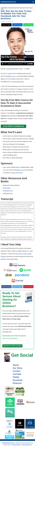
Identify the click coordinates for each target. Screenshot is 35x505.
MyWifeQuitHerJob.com (8, 2)
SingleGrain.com (10, 76)
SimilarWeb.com (8, 193)
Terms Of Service (27, 444)
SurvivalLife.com (8, 190)
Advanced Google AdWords (11, 185)
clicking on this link (16, 172)
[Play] (2, 64)
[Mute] (28, 64)
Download (9, 69)
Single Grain (6, 188)
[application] (17, 63)
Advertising (4, 7)
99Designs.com (19, 170)
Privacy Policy (16, 444)
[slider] (15, 63)
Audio (2, 21)
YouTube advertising (18, 81)
